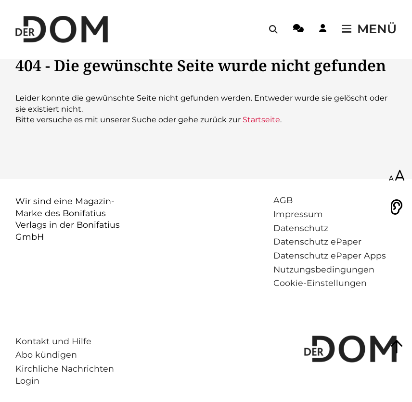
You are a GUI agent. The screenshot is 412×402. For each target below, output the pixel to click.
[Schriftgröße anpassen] (396, 176)
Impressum (298, 214)
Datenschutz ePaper (317, 241)
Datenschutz (300, 228)
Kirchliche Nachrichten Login (64, 374)
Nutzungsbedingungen (323, 269)
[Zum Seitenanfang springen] (396, 346)
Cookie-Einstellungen (320, 283)
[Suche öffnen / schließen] (273, 29)
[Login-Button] (322, 29)
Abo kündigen (46, 355)
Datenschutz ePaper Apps (329, 255)
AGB (283, 200)
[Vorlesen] (396, 207)
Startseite (261, 119)
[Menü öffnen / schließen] (369, 29)
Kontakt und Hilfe (53, 341)
